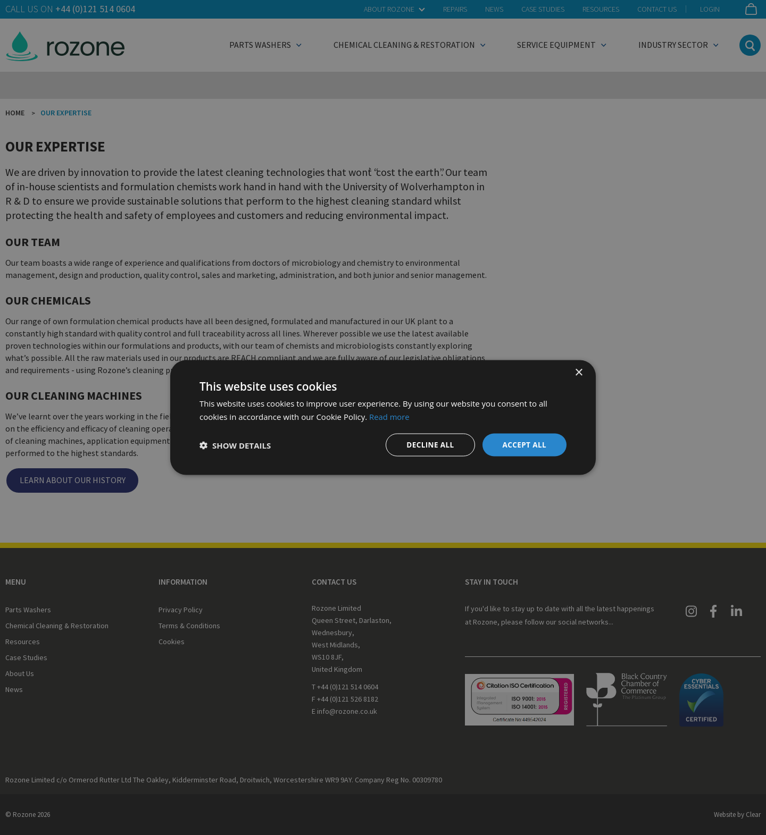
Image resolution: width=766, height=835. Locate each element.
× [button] (578, 372)
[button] (235, 445)
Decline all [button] (427, 445)
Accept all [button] (523, 445)
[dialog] (383, 417)
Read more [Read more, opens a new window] (389, 415)
